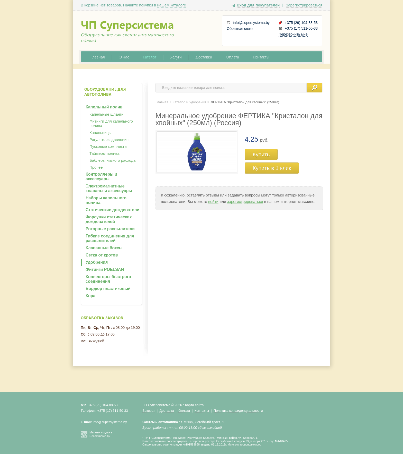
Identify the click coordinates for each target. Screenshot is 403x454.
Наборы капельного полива (106, 200)
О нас (124, 56)
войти (213, 201)
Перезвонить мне (293, 34)
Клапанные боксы (104, 248)
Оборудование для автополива (105, 92)
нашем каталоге (171, 5)
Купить (261, 154)
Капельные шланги (106, 114)
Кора (90, 296)
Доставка (204, 56)
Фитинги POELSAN (105, 269)
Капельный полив (104, 107)
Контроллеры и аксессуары (101, 176)
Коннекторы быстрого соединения (108, 279)
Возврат (148, 411)
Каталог (149, 56)
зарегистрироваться (245, 201)
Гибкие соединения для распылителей (110, 238)
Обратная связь (240, 29)
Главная (97, 56)
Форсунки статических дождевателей (109, 219)
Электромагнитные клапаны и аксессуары (109, 188)
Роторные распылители (110, 229)
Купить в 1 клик (272, 168)
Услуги (176, 56)
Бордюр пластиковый (108, 288)
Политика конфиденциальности (238, 411)
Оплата (232, 56)
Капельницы (100, 132)
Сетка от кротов (102, 255)
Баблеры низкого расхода (112, 160)
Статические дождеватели (112, 210)
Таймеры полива (104, 153)
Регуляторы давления (109, 139)
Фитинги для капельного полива (111, 123)
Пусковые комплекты (108, 146)
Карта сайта (194, 405)
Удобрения (97, 262)
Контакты (261, 56)
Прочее (96, 167)
